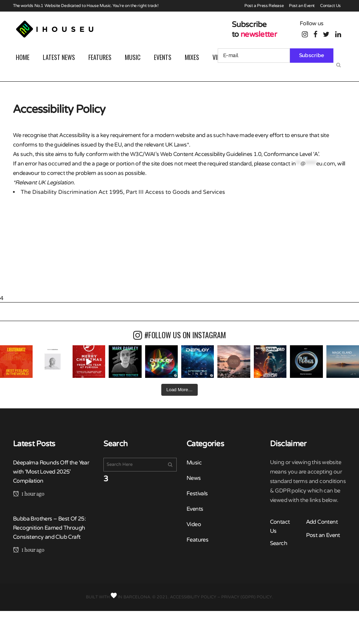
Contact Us (330, 5)
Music (194, 462)
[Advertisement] (179, 246)
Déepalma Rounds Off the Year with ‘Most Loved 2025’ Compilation (51, 471)
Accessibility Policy (193, 596)
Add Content (322, 521)
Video (194, 524)
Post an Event (302, 5)
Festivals (197, 493)
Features (197, 539)
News (194, 478)
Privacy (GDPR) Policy (246, 596)
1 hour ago (28, 494)
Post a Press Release (264, 5)
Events (195, 508)
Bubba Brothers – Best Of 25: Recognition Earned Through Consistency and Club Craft (49, 528)
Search (278, 543)
